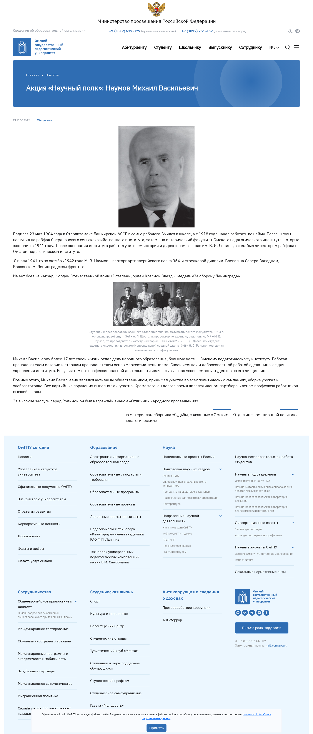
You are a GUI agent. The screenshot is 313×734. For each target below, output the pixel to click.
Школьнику (190, 47)
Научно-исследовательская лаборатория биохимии (261, 498)
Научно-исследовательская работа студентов (264, 459)
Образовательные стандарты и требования (116, 477)
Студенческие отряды (108, 638)
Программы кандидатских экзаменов (186, 491)
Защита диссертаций (248, 529)
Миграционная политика (38, 696)
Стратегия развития (34, 511)
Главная (32, 75)
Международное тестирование (43, 629)
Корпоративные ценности (39, 524)
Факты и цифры (31, 548)
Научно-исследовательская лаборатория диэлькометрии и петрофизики (261, 508)
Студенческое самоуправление (116, 693)
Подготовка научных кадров (186, 469)
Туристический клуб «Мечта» (114, 650)
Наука (169, 447)
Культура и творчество (109, 613)
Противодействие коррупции (186, 607)
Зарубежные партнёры (36, 671)
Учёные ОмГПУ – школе (177, 533)
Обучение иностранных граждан (44, 641)
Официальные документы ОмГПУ (45, 486)
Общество (44, 120)
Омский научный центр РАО (252, 480)
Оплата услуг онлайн (35, 561)
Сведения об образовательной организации (49, 30)
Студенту (162, 47)
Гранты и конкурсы (174, 551)
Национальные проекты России (189, 456)
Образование (104, 447)
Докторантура (172, 503)
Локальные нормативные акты (115, 516)
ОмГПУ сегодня (33, 447)
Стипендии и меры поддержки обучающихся (115, 665)
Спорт (95, 601)
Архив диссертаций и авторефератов (258, 535)
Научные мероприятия (177, 545)
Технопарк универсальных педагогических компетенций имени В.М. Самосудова (114, 557)
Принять (156, 728)
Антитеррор (172, 620)
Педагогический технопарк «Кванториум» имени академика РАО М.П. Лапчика (117, 534)
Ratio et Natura (244, 559)
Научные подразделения (255, 474)
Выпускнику (220, 47)
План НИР (169, 539)
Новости (25, 456)
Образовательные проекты (112, 504)
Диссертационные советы (256, 522)
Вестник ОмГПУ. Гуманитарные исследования (264, 553)
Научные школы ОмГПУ (177, 527)
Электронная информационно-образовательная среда (115, 459)
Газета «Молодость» (106, 705)
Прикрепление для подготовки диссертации (190, 497)
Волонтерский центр (107, 626)
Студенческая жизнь (111, 591)
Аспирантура (171, 475)
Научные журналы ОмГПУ (256, 547)
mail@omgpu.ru (276, 645)
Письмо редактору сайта (261, 628)
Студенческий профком (109, 680)
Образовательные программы (115, 492)
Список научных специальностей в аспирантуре (184, 483)
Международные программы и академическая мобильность (43, 656)
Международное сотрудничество (45, 683)
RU (272, 47)
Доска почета (29, 536)
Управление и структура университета (38, 471)
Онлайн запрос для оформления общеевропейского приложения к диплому (45, 615)
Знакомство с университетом (42, 499)
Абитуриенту (134, 47)
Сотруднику (250, 47)
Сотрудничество (34, 591)
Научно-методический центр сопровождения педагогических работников (263, 488)
